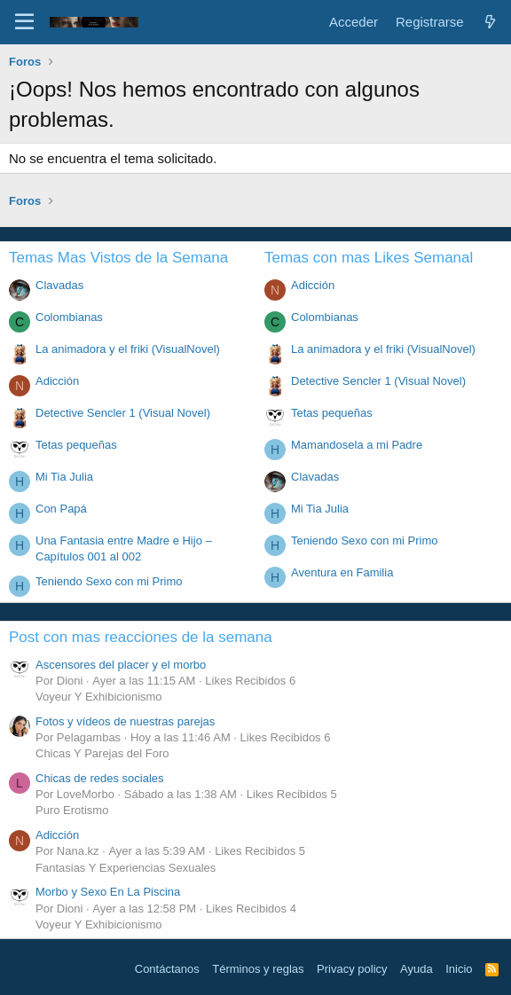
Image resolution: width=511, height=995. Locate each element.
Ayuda (416, 968)
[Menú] (24, 22)
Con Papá (61, 508)
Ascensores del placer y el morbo (120, 664)
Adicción (57, 381)
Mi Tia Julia (64, 476)
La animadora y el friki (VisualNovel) (127, 349)
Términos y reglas (257, 968)
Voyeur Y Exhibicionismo (98, 696)
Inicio (458, 968)
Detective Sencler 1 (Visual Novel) (122, 412)
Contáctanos (167, 968)
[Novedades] (490, 21)
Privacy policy (352, 968)
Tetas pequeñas (76, 444)
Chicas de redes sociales (99, 778)
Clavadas (59, 285)
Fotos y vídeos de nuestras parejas (125, 721)
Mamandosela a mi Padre (356, 444)
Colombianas (69, 317)
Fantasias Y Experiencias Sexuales (125, 867)
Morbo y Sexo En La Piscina (107, 891)
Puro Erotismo (71, 810)
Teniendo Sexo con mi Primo (108, 581)
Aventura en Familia (342, 572)
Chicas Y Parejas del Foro (102, 753)
